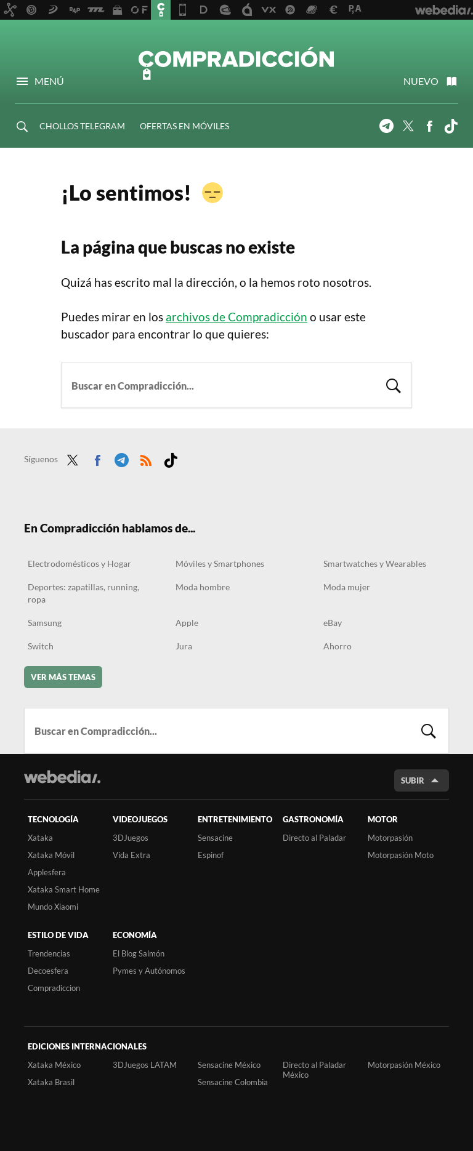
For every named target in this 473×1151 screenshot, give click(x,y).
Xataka (40, 838)
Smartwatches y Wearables (374, 563)
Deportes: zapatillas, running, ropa (83, 593)
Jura (184, 646)
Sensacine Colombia (233, 1082)
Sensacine (215, 838)
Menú (49, 81)
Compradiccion (54, 988)
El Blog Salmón (138, 953)
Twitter (407, 126)
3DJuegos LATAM (145, 1065)
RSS (146, 458)
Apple (187, 622)
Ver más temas (63, 677)
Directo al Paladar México (314, 1070)
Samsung (45, 622)
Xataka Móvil (51, 855)
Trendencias (49, 953)
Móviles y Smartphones (220, 563)
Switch (41, 646)
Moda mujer (346, 587)
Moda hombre (203, 587)
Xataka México (54, 1065)
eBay (332, 622)
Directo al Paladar (314, 838)
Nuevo (421, 81)
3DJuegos (130, 838)
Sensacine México (229, 1065)
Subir (412, 780)
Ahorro (337, 646)
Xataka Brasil (51, 1082)
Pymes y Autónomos (149, 971)
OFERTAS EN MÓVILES (184, 126)
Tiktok (450, 126)
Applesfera (47, 872)
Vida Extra (131, 855)
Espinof (211, 855)
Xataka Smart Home (64, 889)
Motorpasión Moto (401, 855)
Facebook (429, 126)
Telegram (386, 126)
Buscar (393, 384)
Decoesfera (48, 971)
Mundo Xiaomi (53, 907)
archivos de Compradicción (236, 317)
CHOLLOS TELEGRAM (82, 126)
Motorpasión (390, 838)
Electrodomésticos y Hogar (79, 563)
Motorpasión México (404, 1065)
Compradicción (236, 63)
